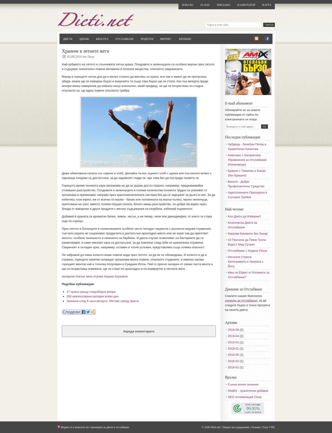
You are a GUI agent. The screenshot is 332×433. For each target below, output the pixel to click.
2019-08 (233, 329)
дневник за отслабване (241, 300)
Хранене (185, 39)
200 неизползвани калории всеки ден (92, 296)
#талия (98, 276)
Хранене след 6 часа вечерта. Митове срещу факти (102, 301)
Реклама (223, 4)
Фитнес (166, 39)
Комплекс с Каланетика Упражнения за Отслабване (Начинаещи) (247, 159)
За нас (205, 4)
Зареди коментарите (139, 331)
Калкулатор (246, 4)
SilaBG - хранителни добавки (248, 390)
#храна (109, 276)
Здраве (84, 39)
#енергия (68, 276)
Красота (102, 39)
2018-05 (233, 355)
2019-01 (233, 348)
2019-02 (233, 342)
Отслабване (124, 39)
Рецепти (147, 39)
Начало (187, 4)
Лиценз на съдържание (235, 427)
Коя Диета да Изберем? (244, 216)
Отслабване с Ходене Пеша (247, 250)
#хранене (121, 276)
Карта (266, 4)
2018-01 (233, 367)
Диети (67, 39)
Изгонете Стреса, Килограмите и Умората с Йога (245, 261)
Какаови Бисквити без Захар (248, 233)
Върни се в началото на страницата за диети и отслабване (95, 427)
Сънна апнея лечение (243, 384)
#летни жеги (84, 276)
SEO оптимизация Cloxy (245, 397)
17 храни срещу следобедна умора (91, 291)
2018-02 (233, 361)
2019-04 (233, 336)
